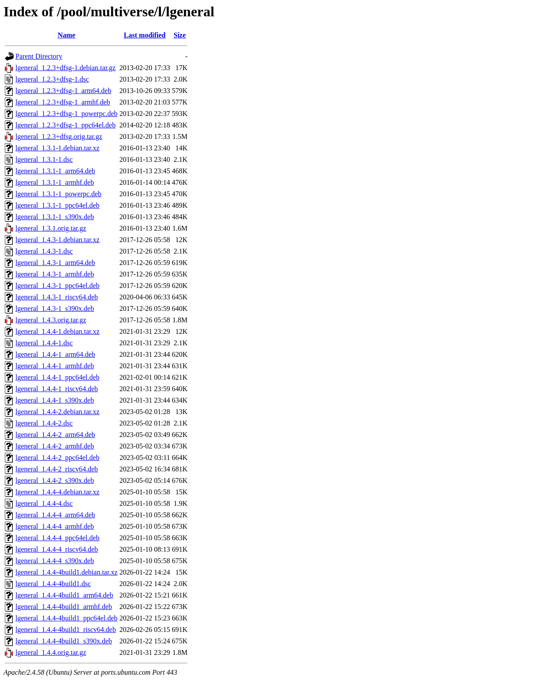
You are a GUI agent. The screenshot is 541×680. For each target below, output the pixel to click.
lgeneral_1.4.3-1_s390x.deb (54, 308)
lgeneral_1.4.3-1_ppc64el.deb (57, 285)
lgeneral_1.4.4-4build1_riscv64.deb (65, 629)
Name (66, 35)
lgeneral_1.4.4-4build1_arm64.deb (64, 595)
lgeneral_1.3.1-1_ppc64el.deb (57, 205)
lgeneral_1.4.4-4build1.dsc (53, 583)
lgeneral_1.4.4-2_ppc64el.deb (57, 457)
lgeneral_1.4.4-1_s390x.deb (54, 400)
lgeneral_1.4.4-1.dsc (44, 343)
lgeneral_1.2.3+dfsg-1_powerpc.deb (66, 113)
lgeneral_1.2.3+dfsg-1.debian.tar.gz (65, 67)
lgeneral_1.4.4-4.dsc (44, 503)
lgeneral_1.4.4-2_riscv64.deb (56, 469)
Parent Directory (38, 56)
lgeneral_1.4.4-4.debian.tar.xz (57, 492)
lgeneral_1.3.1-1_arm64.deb (55, 171)
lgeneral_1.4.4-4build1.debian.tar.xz (66, 572)
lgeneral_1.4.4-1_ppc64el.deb (57, 377)
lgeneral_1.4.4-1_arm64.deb (55, 354)
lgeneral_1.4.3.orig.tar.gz (50, 320)
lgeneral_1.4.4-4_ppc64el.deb (57, 538)
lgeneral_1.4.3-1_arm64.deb (55, 262)
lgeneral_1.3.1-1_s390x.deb (54, 216)
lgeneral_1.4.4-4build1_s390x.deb (63, 641)
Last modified (145, 35)
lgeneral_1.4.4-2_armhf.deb (54, 446)
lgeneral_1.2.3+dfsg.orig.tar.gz (58, 136)
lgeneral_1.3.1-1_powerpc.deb (58, 194)
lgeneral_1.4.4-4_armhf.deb (54, 526)
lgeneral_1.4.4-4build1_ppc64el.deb (66, 618)
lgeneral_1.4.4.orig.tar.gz (50, 652)
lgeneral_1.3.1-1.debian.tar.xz (57, 148)
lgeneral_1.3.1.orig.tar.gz (50, 228)
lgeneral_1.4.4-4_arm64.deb (55, 515)
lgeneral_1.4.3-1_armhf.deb (54, 274)
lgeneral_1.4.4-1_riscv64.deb (56, 388)
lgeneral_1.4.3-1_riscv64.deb (56, 297)
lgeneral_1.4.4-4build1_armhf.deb (63, 606)
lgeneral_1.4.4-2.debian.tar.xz (57, 411)
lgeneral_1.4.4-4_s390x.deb (54, 560)
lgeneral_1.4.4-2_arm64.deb (55, 434)
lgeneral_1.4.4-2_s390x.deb (54, 480)
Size (180, 35)
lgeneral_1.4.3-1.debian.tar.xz (57, 239)
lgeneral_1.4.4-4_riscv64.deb (56, 549)
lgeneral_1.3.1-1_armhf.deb (54, 182)
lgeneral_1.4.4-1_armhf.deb (54, 366)
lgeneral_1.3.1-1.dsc (44, 159)
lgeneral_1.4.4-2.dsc (44, 423)
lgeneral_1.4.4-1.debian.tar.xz (57, 331)
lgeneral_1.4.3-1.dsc (44, 251)
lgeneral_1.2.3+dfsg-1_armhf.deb (62, 102)
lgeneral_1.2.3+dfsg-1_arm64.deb (63, 90)
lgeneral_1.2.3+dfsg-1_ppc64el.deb (65, 125)
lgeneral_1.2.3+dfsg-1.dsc (52, 79)
